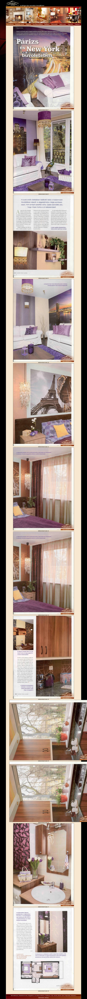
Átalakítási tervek (23, 995)
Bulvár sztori (61, 995)
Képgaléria (31, 995)
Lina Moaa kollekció (39, 995)
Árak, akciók (54, 995)
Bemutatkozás (14, 995)
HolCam (47, 997)
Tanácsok (73, 995)
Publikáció (47, 995)
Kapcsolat (67, 995)
